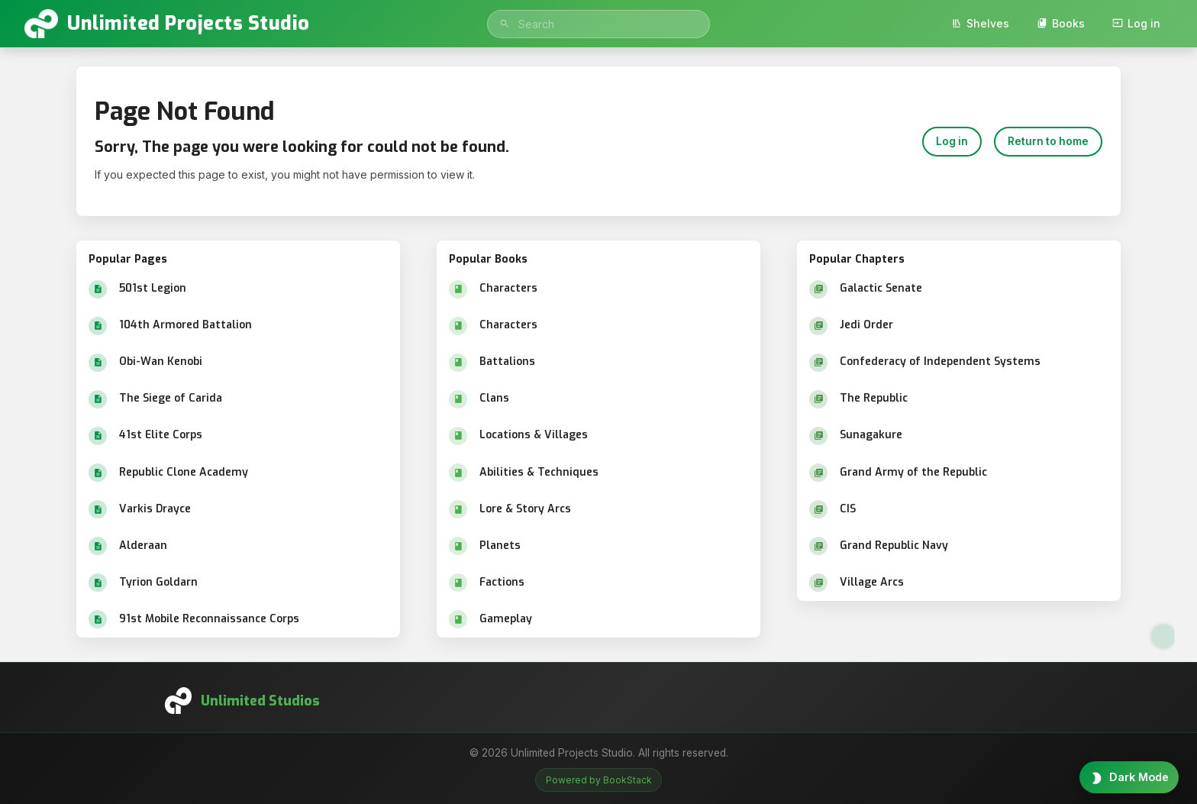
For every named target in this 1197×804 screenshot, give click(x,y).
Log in (1136, 23)
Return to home (1048, 141)
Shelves (980, 23)
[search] (598, 24)
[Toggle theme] (1129, 777)
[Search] (504, 24)
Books (1061, 23)
